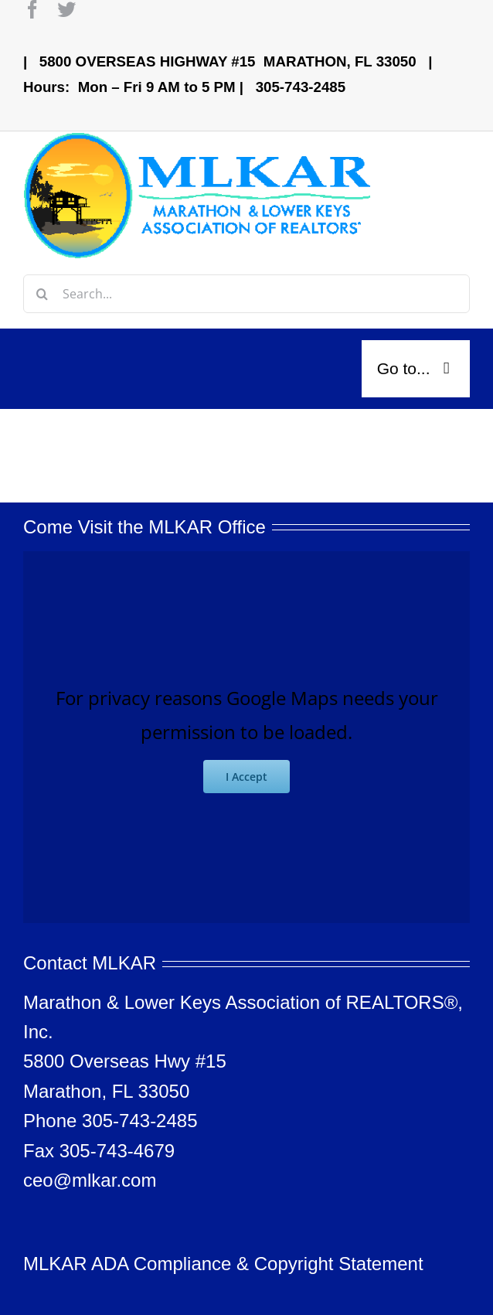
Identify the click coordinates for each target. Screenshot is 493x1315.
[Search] (42, 293)
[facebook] (32, 9)
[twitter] (66, 9)
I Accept (246, 776)
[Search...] (246, 293)
